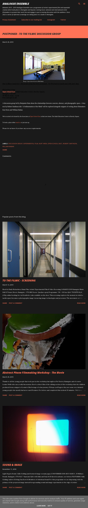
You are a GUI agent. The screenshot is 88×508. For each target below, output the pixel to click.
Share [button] (4, 150)
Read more (81, 303)
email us (18, 122)
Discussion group (15, 144)
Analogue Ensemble (15, 3)
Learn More (41, 506)
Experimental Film (30, 144)
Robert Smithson (70, 144)
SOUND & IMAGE (12, 465)
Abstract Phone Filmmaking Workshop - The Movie (33, 372)
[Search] (79, 4)
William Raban (8, 146)
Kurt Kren (43, 144)
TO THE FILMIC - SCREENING (19, 280)
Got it (50, 506)
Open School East (8, 92)
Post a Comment (15, 303)
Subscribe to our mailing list (31, 20)
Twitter (63, 20)
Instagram (51, 20)
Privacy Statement (9, 20)
